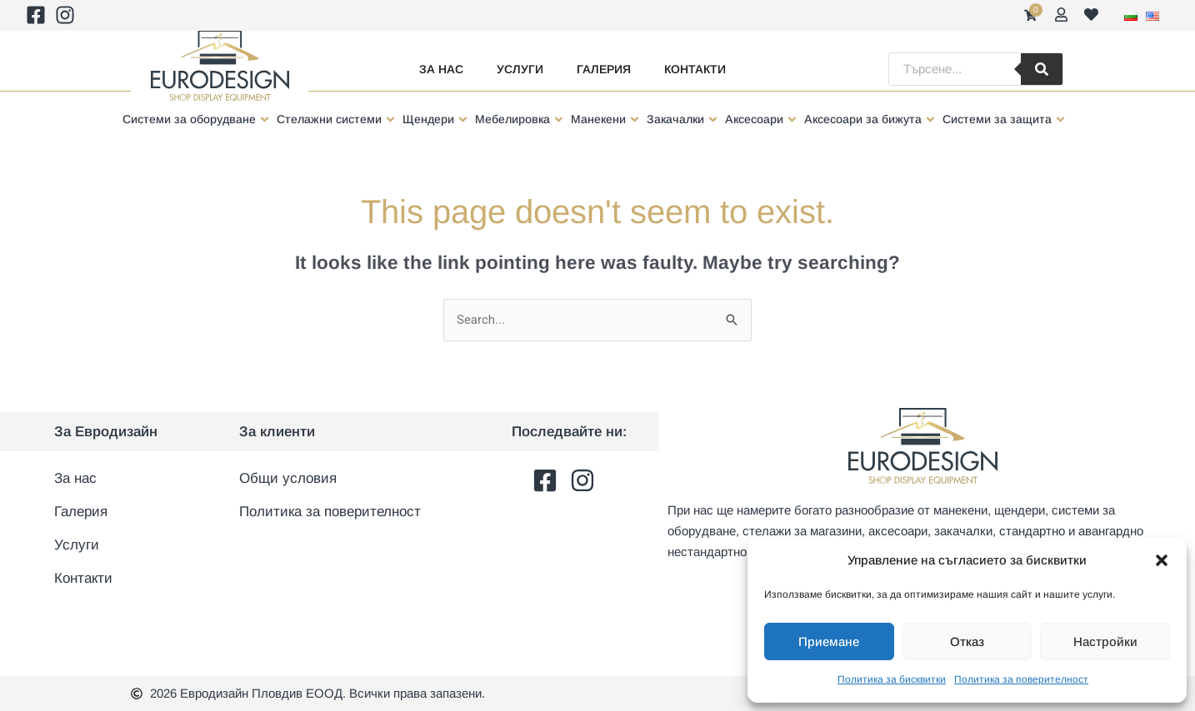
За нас (441, 69)
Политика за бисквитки (892, 679)
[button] (1161, 560)
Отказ (967, 641)
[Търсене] (1041, 69)
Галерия (604, 69)
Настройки (1105, 641)
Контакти (695, 69)
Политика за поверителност (1021, 679)
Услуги (520, 69)
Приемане (828, 641)
